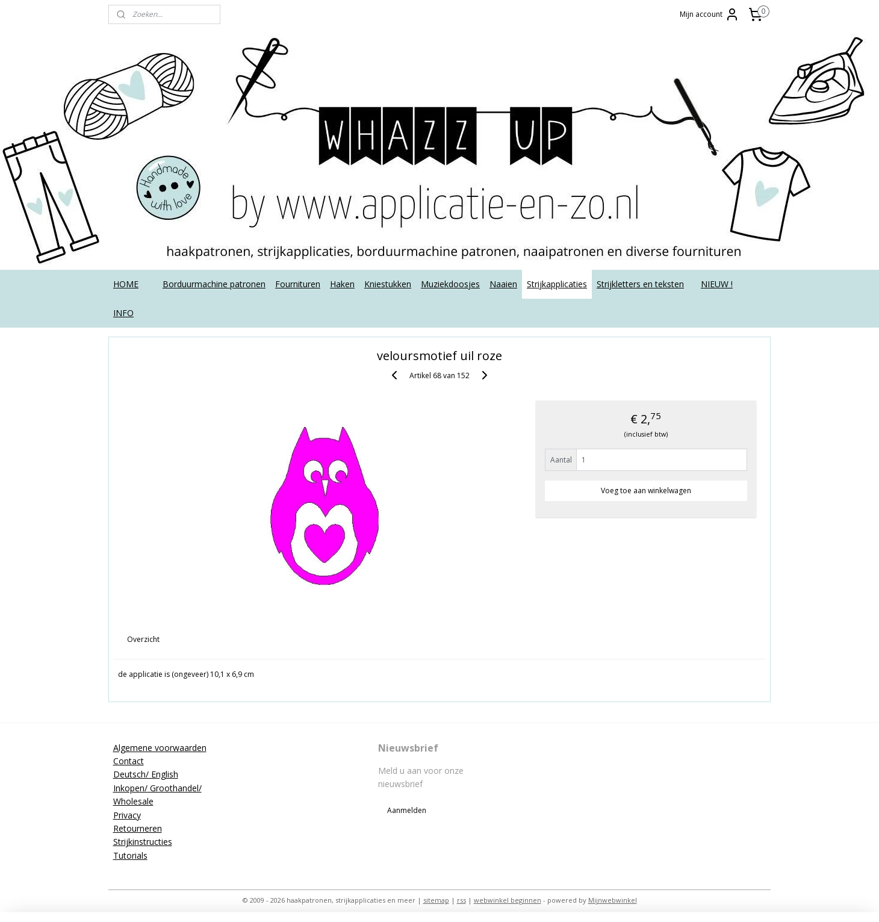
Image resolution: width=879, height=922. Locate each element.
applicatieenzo (676, 747)
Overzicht (144, 639)
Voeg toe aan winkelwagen (646, 490)
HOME (125, 284)
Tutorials (130, 855)
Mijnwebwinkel (612, 900)
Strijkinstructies (142, 841)
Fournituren (297, 284)
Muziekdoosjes (450, 284)
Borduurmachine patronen (214, 284)
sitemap (436, 900)
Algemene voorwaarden (160, 747)
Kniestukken (387, 284)
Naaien (503, 284)
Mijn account (709, 14)
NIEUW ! (717, 284)
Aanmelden (406, 810)
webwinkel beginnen (507, 900)
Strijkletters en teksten (640, 284)
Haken (342, 284)
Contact (128, 761)
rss (461, 900)
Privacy (127, 815)
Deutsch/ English (145, 774)
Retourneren (137, 828)
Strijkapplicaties (557, 284)
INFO (123, 313)
